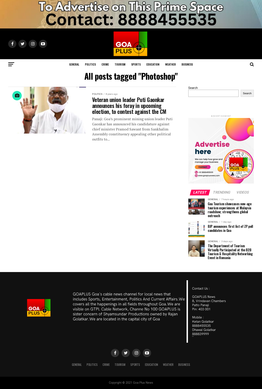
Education (152, 64)
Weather (170, 64)
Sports (136, 64)
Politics (90, 64)
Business (187, 64)
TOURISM (120, 64)
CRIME (105, 64)
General (74, 64)
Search (193, 88)
